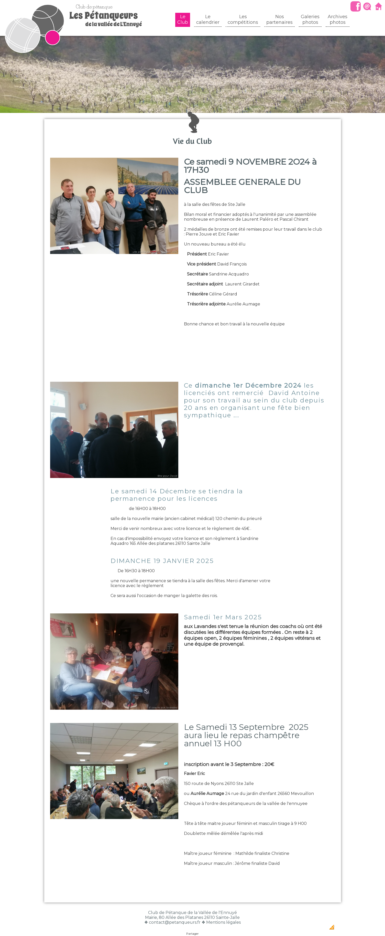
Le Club (182, 19)
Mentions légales (223, 912)
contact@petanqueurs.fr (175, 912)
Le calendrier (207, 19)
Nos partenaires (279, 19)
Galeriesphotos (310, 19)
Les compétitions (243, 19)
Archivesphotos (337, 19)
